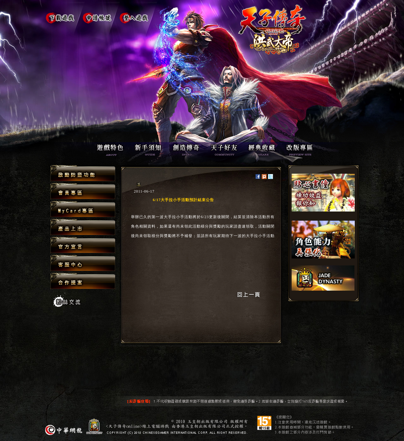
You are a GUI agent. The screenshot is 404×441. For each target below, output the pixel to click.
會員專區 (83, 191)
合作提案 (83, 280)
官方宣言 (83, 245)
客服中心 (83, 263)
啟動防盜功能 (83, 174)
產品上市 (83, 227)
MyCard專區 (83, 209)
